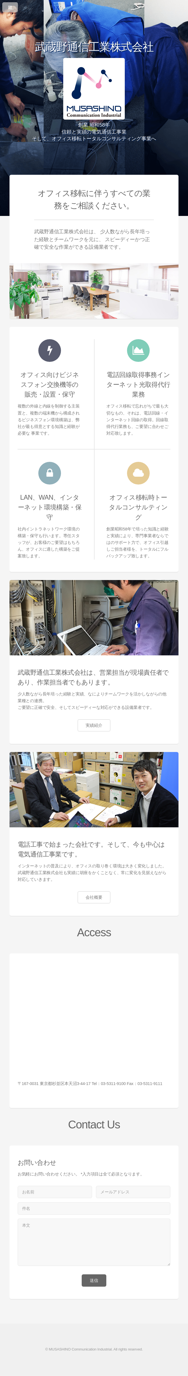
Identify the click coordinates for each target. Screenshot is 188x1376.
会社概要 (94, 897)
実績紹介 (94, 725)
